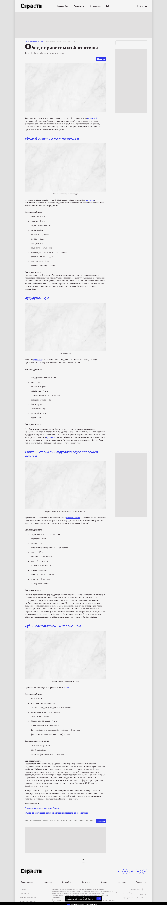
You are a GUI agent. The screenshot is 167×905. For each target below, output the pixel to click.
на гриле (90, 200)
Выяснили (47, 882)
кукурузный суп (54, 820)
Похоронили (141, 882)
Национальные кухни (34, 41)
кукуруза (45, 820)
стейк (91, 820)
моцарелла (64, 820)
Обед (70, 820)
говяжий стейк (73, 517)
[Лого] (31, 6)
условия (90, 899)
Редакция (23, 890)
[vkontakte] (118, 871)
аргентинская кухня (35, 820)
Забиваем (122, 882)
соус (87, 820)
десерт (66, 687)
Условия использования (28, 901)
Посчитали (85, 882)
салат (75, 820)
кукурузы (37, 359)
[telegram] (131, 871)
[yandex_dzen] (144, 871)
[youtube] (138, 871)
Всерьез (104, 882)
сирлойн (81, 820)
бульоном (50, 437)
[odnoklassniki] (125, 871)
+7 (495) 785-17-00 (141, 898)
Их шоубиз (66, 882)
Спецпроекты (24, 893)
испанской (92, 118)
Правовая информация (28, 897)
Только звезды (27, 882)
